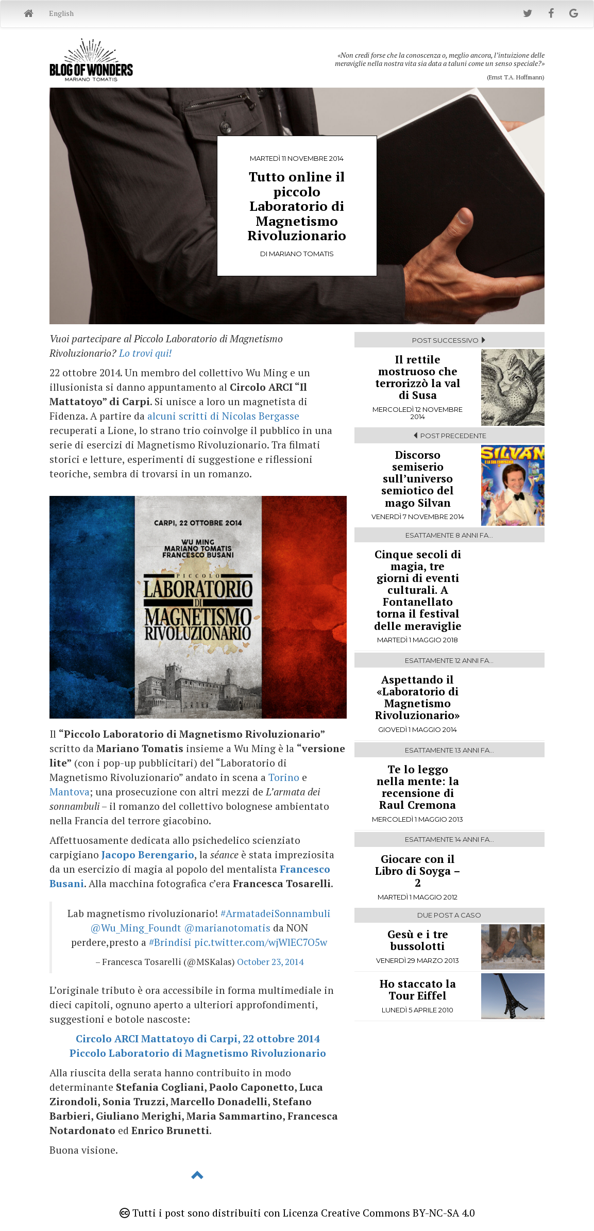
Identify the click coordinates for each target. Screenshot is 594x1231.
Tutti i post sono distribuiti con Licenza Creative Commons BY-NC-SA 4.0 (297, 1213)
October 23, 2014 (270, 962)
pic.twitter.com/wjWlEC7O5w (260, 942)
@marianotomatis (227, 928)
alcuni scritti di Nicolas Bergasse (223, 416)
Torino (283, 777)
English (61, 13)
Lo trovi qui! (145, 353)
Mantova (69, 792)
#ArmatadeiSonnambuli (275, 913)
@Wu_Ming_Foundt (135, 928)
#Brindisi (170, 942)
